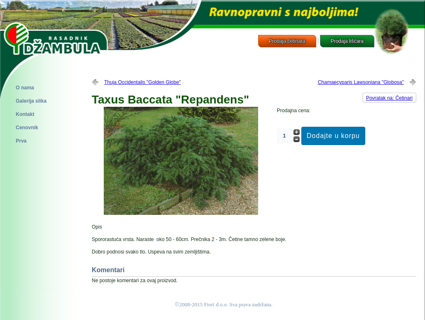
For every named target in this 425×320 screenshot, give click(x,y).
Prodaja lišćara (347, 41)
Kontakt (25, 114)
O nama (25, 88)
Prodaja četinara (287, 41)
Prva (21, 141)
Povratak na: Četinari (389, 98)
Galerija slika (31, 101)
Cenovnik (27, 127)
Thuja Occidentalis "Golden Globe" (142, 82)
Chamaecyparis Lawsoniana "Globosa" (361, 82)
